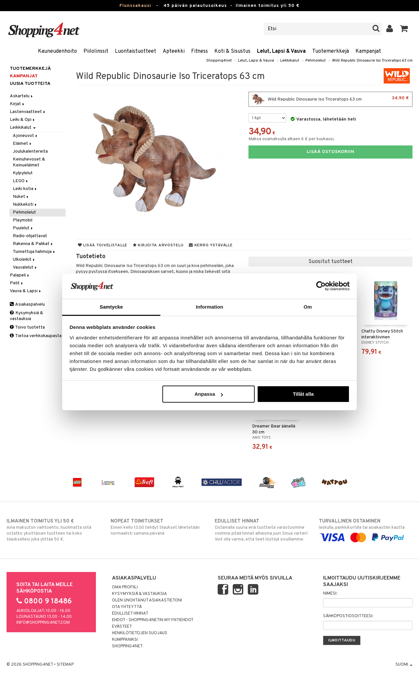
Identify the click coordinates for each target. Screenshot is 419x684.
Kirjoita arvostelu (158, 245)
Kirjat (17, 104)
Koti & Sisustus (232, 51)
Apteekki (174, 51)
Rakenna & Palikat (33, 244)
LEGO (21, 181)
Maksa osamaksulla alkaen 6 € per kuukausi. (291, 139)
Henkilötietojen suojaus (139, 633)
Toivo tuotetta (27, 327)
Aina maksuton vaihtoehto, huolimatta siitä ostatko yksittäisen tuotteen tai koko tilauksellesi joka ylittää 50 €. (53, 530)
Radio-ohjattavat (30, 236)
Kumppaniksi (125, 639)
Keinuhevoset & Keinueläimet (29, 162)
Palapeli (20, 275)
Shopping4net (219, 60)
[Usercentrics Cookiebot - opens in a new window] (321, 286)
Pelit (17, 283)
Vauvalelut (25, 267)
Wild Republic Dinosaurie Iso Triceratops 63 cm (372, 60)
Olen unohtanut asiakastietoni (147, 600)
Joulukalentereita (30, 151)
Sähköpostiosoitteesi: (348, 616)
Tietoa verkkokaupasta (36, 336)
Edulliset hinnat (130, 613)
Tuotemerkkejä (330, 51)
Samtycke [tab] (111, 307)
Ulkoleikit (24, 259)
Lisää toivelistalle (102, 245)
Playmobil (22, 220)
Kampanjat (368, 51)
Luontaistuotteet (135, 51)
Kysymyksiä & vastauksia (26, 316)
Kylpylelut (23, 173)
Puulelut (23, 228)
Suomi (403, 664)
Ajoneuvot (25, 136)
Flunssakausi (135, 6)
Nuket (21, 197)
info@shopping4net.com (43, 622)
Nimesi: (330, 593)
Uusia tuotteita (30, 83)
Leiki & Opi (23, 120)
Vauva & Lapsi (26, 291)
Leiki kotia (25, 189)
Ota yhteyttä (127, 607)
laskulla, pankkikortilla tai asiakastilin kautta (365, 529)
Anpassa (208, 394)
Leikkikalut (289, 60)
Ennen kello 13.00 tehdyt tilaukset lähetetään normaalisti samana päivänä (157, 527)
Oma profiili (125, 587)
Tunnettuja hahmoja (34, 252)
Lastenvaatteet (28, 112)
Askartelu (22, 96)
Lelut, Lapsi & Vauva (281, 51)
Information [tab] (209, 307)
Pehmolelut (315, 60)
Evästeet (122, 626)
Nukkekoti (25, 204)
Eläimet (22, 143)
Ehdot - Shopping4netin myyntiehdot (152, 620)
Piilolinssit (95, 51)
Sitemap (65, 664)
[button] (404, 29)
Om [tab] (307, 307)
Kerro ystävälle (210, 245)
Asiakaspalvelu (27, 304)
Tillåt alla (303, 394)
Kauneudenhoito (57, 51)
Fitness (199, 51)
